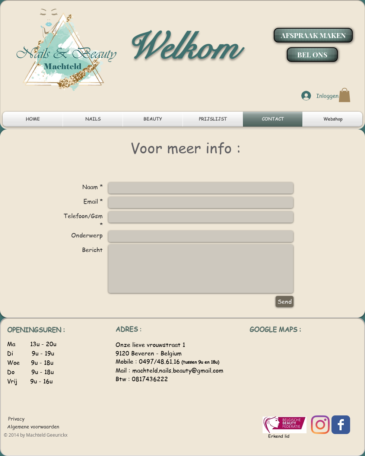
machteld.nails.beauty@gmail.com (177, 370)
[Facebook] (340, 424)
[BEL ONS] (312, 54)
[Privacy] (17, 418)
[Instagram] (320, 424)
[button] (344, 95)
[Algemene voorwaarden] (33, 426)
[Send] (284, 301)
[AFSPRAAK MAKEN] (313, 35)
